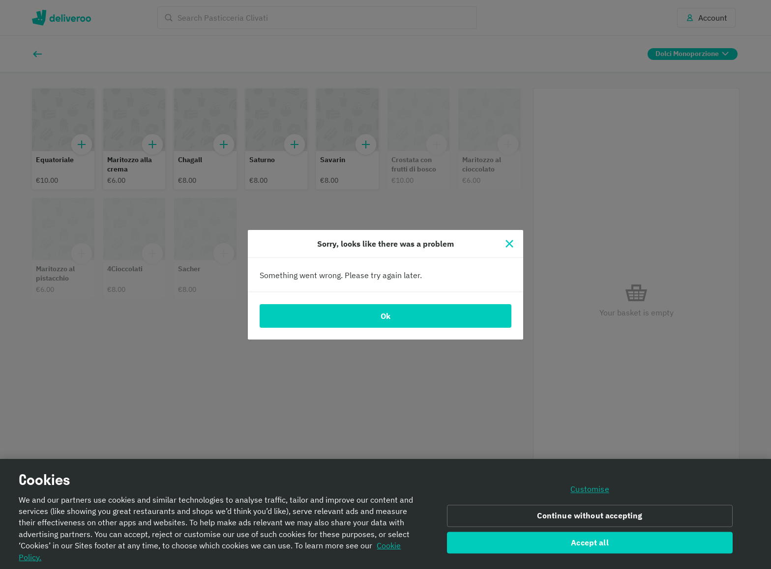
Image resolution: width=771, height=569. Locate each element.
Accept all (590, 542)
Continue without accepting (589, 515)
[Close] (509, 244)
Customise (589, 489)
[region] (385, 514)
